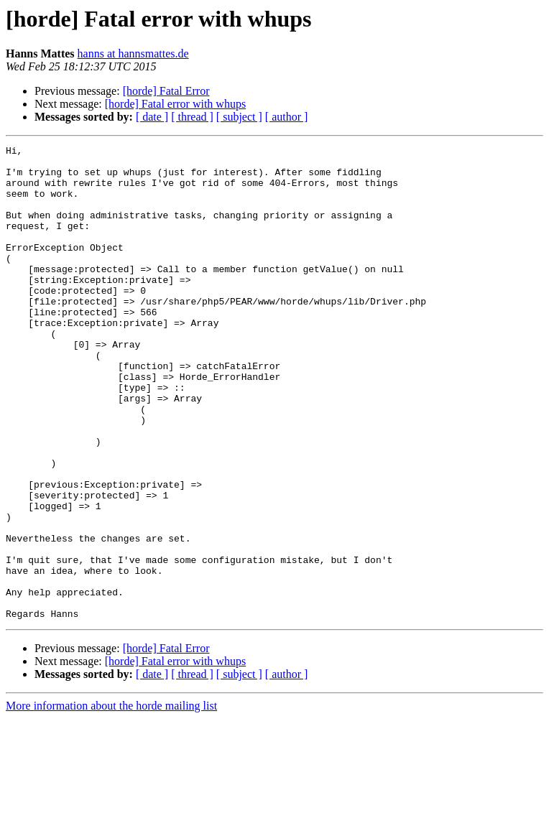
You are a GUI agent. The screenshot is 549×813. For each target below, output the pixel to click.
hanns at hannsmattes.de (133, 53)
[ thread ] (192, 117)
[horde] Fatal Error (166, 91)
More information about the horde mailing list (111, 800)
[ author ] (286, 117)
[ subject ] (239, 117)
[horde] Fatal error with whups (175, 104)
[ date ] (152, 117)
